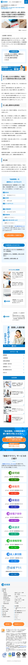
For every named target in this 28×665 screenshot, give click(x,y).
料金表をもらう (18, 624)
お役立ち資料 (5, 611)
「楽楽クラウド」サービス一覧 (20, 608)
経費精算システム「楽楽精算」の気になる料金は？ (13, 254)
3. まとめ (6, 60)
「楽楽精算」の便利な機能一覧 (10, 258)
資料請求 (8, 624)
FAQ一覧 (4, 613)
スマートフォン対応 (18, 598)
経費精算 (5, 355)
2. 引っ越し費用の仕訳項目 (10, 58)
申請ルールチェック (18, 601)
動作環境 (4, 615)
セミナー (17, 616)
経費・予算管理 (17, 594)
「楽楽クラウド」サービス (8, 464)
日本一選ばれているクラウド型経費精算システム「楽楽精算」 (13, 250)
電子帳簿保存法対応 (7, 370)
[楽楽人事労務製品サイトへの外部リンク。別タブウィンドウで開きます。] (14, 557)
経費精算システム (7, 367)
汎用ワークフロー (6, 602)
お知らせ (5, 372)
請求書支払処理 (6, 597)
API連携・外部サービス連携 (19, 600)
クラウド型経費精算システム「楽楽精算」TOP (9, 5)
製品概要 (4, 589)
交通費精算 (5, 358)
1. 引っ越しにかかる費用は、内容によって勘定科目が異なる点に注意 (13, 55)
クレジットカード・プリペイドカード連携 (20, 596)
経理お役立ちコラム (4, 6)
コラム (16, 618)
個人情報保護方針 (18, 612)
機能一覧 (4, 591)
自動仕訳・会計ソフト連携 (19, 592)
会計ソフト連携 (5, 609)
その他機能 (16, 603)
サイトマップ (17, 619)
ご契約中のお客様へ (6, 616)
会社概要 (17, 606)
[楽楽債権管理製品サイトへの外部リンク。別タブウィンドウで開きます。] (14, 543)
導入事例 (4, 607)
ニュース (16, 614)
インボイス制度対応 (6, 600)
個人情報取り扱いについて (20, 610)
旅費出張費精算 (6, 361)
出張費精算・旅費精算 (7, 595)
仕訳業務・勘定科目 (7, 35)
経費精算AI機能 (6, 603)
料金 (3, 606)
